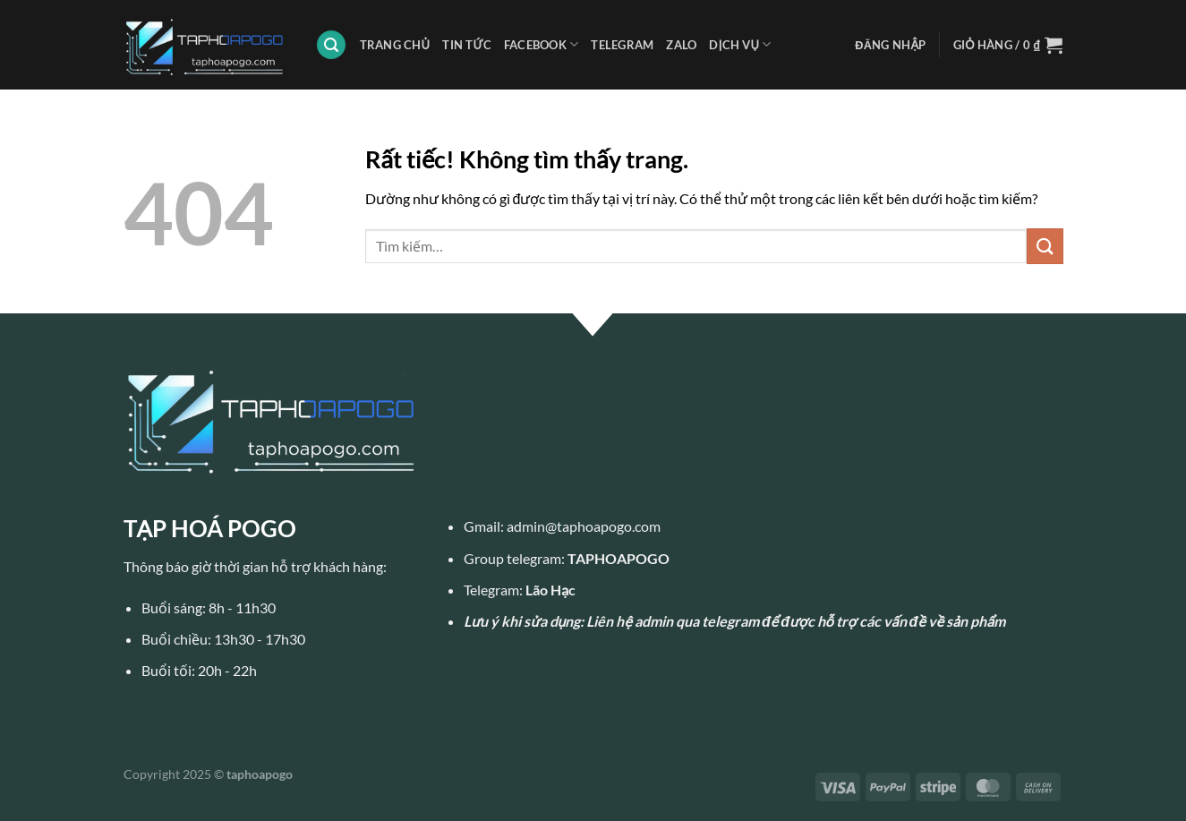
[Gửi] (1044, 245)
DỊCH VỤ (740, 44)
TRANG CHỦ (395, 45)
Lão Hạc (550, 589)
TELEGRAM (622, 45)
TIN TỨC (466, 45)
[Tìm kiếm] (331, 45)
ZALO (681, 45)
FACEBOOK (541, 44)
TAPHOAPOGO (618, 558)
